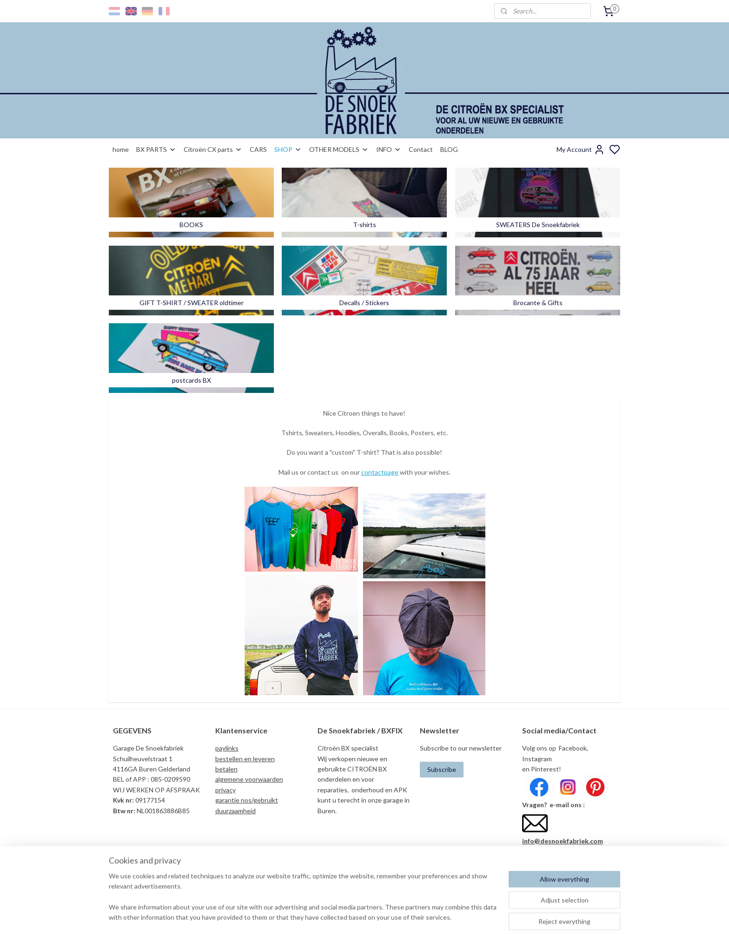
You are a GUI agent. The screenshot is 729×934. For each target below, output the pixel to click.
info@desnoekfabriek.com (562, 841)
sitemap (396, 917)
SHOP (288, 149)
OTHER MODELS (339, 149)
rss (414, 917)
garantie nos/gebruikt (246, 800)
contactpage (379, 472)
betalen (226, 769)
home (121, 149)
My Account (581, 149)
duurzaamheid (235, 811)
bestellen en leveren (245, 759)
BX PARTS (156, 149)
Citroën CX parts (213, 149)
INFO (388, 149)
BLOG (449, 149)
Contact (421, 149)
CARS (258, 149)
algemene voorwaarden (249, 779)
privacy (225, 790)
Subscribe (441, 769)
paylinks (227, 748)
